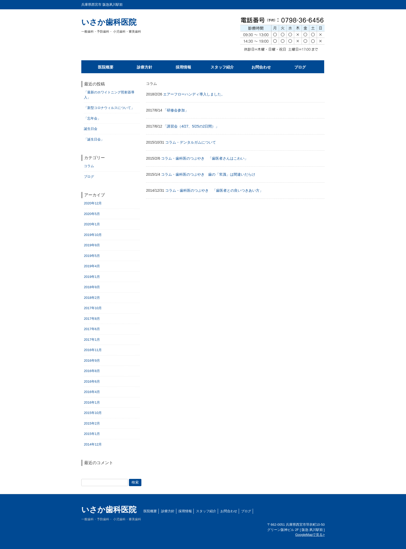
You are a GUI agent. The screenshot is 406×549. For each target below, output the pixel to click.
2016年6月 (92, 381)
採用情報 (185, 511)
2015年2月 (92, 423)
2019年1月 (92, 277)
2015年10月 (93, 413)
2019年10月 (93, 235)
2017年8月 (92, 319)
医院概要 (150, 511)
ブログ (89, 177)
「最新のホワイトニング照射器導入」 (109, 94)
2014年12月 (93, 444)
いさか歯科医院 (111, 26)
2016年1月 (92, 402)
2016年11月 (93, 350)
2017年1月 (92, 340)
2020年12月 (93, 203)
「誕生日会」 (94, 139)
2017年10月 (93, 308)
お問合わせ (228, 511)
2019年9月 (92, 245)
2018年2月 (92, 298)
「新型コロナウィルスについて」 (109, 108)
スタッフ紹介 (206, 511)
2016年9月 (92, 360)
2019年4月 (92, 266)
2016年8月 (92, 371)
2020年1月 (92, 224)
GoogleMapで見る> (310, 535)
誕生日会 (90, 129)
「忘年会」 (92, 118)
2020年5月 (92, 214)
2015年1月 (92, 434)
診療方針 (168, 511)
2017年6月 (92, 329)
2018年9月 (92, 287)
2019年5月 (92, 256)
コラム (89, 166)
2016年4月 (92, 392)
